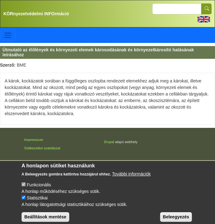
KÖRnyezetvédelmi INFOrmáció (36, 13)
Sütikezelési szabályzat (42, 148)
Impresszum (33, 140)
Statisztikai (37, 201)
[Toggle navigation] (7, 35)
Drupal (109, 142)
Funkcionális (39, 188)
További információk (131, 177)
